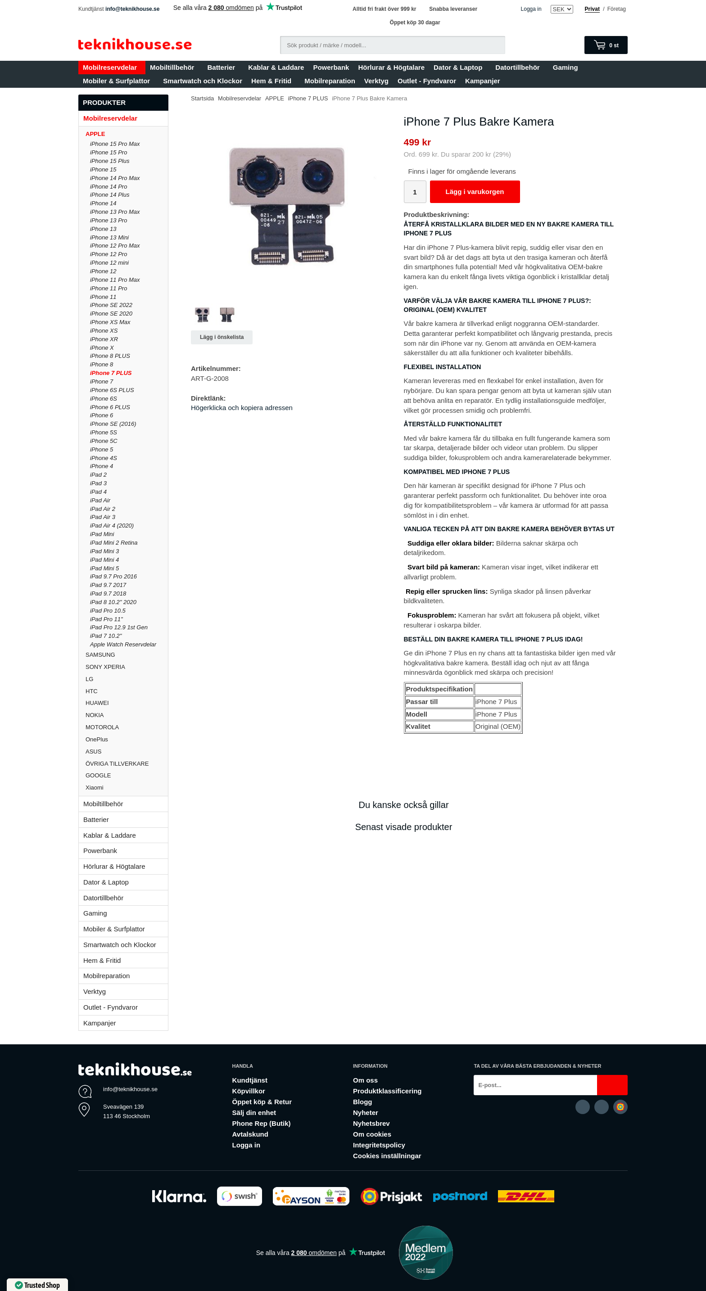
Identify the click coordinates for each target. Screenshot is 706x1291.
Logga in (531, 9)
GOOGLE (127, 775)
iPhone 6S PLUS (112, 390)
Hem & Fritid (273, 81)
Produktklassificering (387, 1091)
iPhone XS (104, 330)
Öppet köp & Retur (262, 1102)
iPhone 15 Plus (109, 161)
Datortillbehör (519, 67)
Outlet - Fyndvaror (427, 81)
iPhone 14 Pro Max (115, 178)
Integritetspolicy (379, 1145)
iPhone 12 (103, 271)
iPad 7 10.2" (106, 635)
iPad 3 (98, 483)
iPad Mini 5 (104, 568)
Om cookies (372, 1134)
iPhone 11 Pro (108, 288)
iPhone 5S (103, 432)
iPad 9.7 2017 (108, 585)
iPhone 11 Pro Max (115, 279)
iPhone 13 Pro (108, 220)
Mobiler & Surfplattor (118, 81)
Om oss (365, 1080)
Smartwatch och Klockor (202, 81)
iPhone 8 (101, 364)
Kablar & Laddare (276, 67)
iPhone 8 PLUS (110, 355)
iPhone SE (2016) (113, 423)
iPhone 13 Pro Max (115, 211)
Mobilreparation (329, 81)
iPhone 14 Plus (109, 194)
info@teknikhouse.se (132, 9)
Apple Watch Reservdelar (123, 644)
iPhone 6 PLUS (110, 407)
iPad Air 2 (102, 509)
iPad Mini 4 (104, 559)
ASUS (127, 751)
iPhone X (102, 347)
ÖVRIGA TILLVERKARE (127, 763)
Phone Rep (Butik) (261, 1123)
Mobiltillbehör (174, 67)
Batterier (223, 67)
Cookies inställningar (387, 1156)
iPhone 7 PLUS (110, 373)
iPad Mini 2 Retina (114, 542)
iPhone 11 (103, 296)
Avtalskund (250, 1134)
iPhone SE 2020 (111, 313)
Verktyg (376, 81)
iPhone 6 (101, 415)
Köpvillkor (248, 1091)
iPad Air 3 (102, 517)
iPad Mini (102, 534)
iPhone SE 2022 (111, 305)
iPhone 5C (104, 441)
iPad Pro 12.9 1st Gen (119, 627)
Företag (616, 9)
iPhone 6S (103, 398)
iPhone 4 (101, 466)
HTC (127, 691)
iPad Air (100, 500)
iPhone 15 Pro (108, 152)
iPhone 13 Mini (109, 237)
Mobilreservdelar (112, 67)
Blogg (362, 1102)
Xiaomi (95, 787)
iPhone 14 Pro (108, 186)
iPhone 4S (103, 458)
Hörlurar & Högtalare (391, 67)
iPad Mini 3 (104, 551)
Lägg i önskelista (222, 337)
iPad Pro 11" (106, 619)
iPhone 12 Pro (108, 254)
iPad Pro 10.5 (108, 610)
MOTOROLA (127, 727)
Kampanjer (482, 81)
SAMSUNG (127, 654)
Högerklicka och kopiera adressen (242, 407)
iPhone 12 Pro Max (115, 245)
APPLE (127, 134)
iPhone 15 (103, 169)
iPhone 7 (101, 381)
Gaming (567, 67)
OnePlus (127, 739)
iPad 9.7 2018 (108, 593)
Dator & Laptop (460, 67)
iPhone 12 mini (109, 262)
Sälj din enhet (254, 1112)
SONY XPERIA (127, 667)
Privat (592, 9)
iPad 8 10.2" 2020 (113, 602)
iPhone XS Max (110, 322)
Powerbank (331, 67)
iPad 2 (98, 474)
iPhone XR (104, 339)
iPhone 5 (101, 449)
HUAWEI (127, 703)
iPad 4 (98, 491)
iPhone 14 (103, 203)
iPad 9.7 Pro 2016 (113, 576)
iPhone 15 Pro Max (115, 143)
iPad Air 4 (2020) (112, 525)
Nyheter (365, 1112)
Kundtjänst (249, 1080)
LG (127, 679)
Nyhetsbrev (371, 1123)
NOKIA (127, 715)
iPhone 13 (103, 229)
